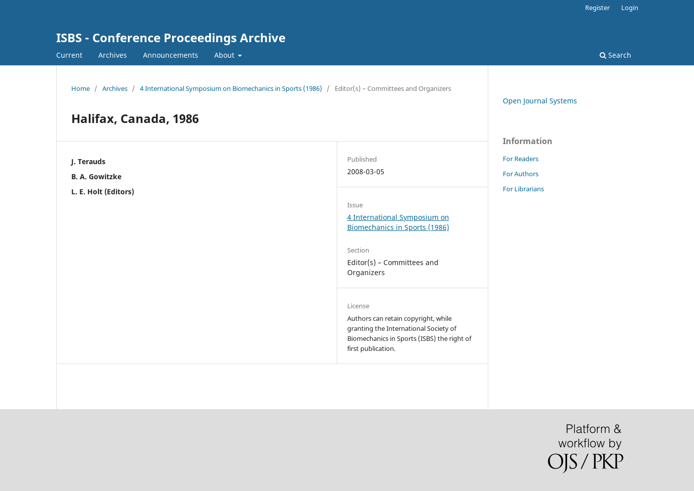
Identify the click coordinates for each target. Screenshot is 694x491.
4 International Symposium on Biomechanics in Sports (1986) (231, 88)
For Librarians (523, 188)
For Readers (520, 158)
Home (80, 88)
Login (629, 7)
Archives (112, 55)
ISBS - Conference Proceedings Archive (171, 37)
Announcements (170, 55)
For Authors (520, 173)
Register (597, 7)
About (225, 55)
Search (615, 55)
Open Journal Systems (540, 100)
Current (69, 55)
